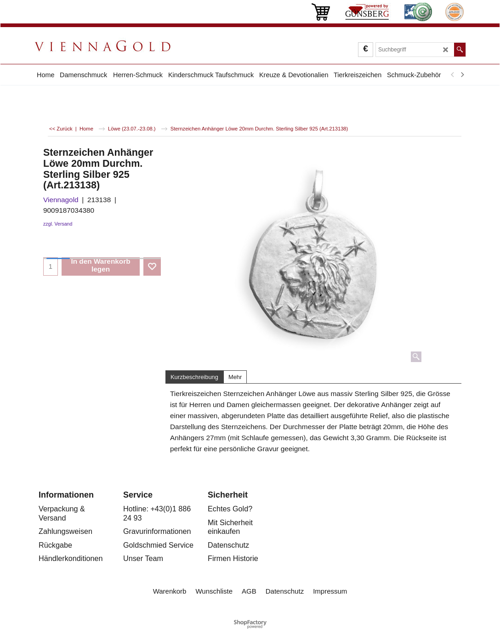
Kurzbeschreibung (194, 377)
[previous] (453, 75)
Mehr (235, 377)
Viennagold (61, 200)
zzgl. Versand (57, 224)
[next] (462, 75)
